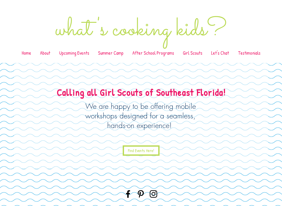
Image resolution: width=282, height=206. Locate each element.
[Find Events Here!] (141, 150)
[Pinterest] (141, 194)
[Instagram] (153, 194)
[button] (153, 53)
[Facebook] (128, 194)
